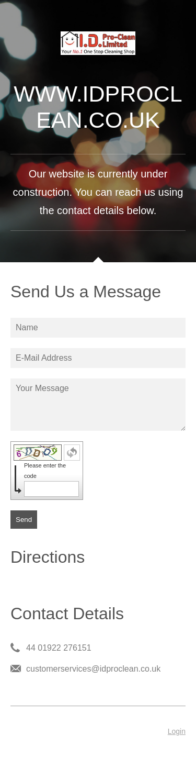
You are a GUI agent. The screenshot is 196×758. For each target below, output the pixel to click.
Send (24, 519)
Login (177, 731)
